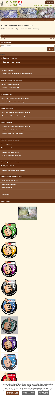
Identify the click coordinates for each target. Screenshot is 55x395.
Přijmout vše (12, 393)
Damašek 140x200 (7, 70)
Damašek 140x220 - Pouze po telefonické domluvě (17, 73)
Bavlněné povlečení (6, 122)
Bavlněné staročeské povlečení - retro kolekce (16, 126)
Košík (4, 38)
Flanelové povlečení (7, 108)
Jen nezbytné (28, 393)
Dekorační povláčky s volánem (10, 162)
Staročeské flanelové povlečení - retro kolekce (16, 112)
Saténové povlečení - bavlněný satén (11, 80)
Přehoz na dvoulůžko (7, 148)
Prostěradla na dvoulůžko (9, 184)
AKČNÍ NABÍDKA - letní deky (9, 58)
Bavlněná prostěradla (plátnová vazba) (13, 170)
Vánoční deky (6, 194)
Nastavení (43, 393)
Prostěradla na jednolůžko (10, 180)
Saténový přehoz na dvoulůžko (11, 155)
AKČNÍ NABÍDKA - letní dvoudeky (10, 62)
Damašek (3, 66)
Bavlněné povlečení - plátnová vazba (13, 130)
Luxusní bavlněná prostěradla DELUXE (12, 176)
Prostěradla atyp (7, 187)
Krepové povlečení (6, 94)
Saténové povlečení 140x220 (10, 87)
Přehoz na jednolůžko (7, 144)
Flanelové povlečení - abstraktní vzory (13, 116)
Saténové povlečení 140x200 (10, 84)
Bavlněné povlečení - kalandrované (12, 133)
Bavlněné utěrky (5, 201)
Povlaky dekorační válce (8, 166)
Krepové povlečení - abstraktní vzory (13, 102)
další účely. (44, 386)
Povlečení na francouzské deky (10, 140)
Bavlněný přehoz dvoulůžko (10, 152)
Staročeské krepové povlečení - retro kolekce (15, 98)
